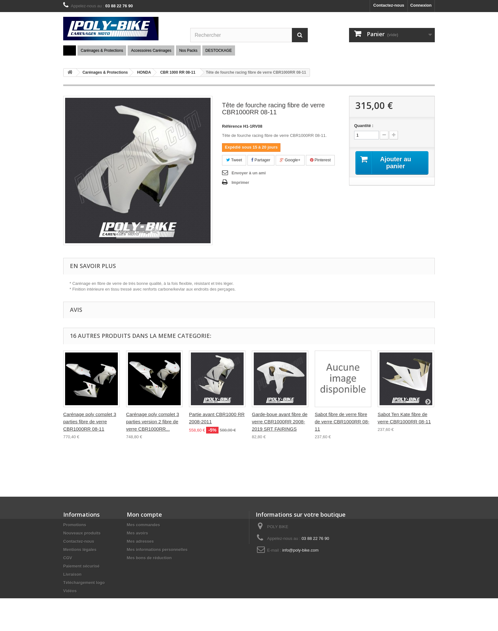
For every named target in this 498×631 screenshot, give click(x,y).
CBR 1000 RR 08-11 (177, 72)
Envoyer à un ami (249, 173)
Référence (232, 126)
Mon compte (144, 514)
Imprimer (240, 182)
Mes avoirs (137, 533)
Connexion (421, 5)
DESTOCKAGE (218, 50)
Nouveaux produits (82, 533)
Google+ (290, 160)
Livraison (72, 574)
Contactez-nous (388, 5)
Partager (261, 160)
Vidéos (70, 590)
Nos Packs (188, 50)
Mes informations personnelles (157, 549)
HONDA (144, 72)
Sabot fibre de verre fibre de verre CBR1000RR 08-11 (342, 422)
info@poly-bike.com (300, 550)
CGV (67, 557)
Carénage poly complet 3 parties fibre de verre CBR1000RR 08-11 (89, 422)
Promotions (74, 524)
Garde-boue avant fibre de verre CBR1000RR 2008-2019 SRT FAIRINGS (279, 422)
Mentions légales (80, 549)
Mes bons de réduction (149, 557)
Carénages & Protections (102, 50)
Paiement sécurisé (81, 566)
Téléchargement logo (84, 582)
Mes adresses (140, 541)
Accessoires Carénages (151, 50)
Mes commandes (143, 524)
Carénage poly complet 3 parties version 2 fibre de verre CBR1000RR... (152, 422)
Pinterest (320, 160)
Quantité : (364, 125)
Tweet (234, 160)
